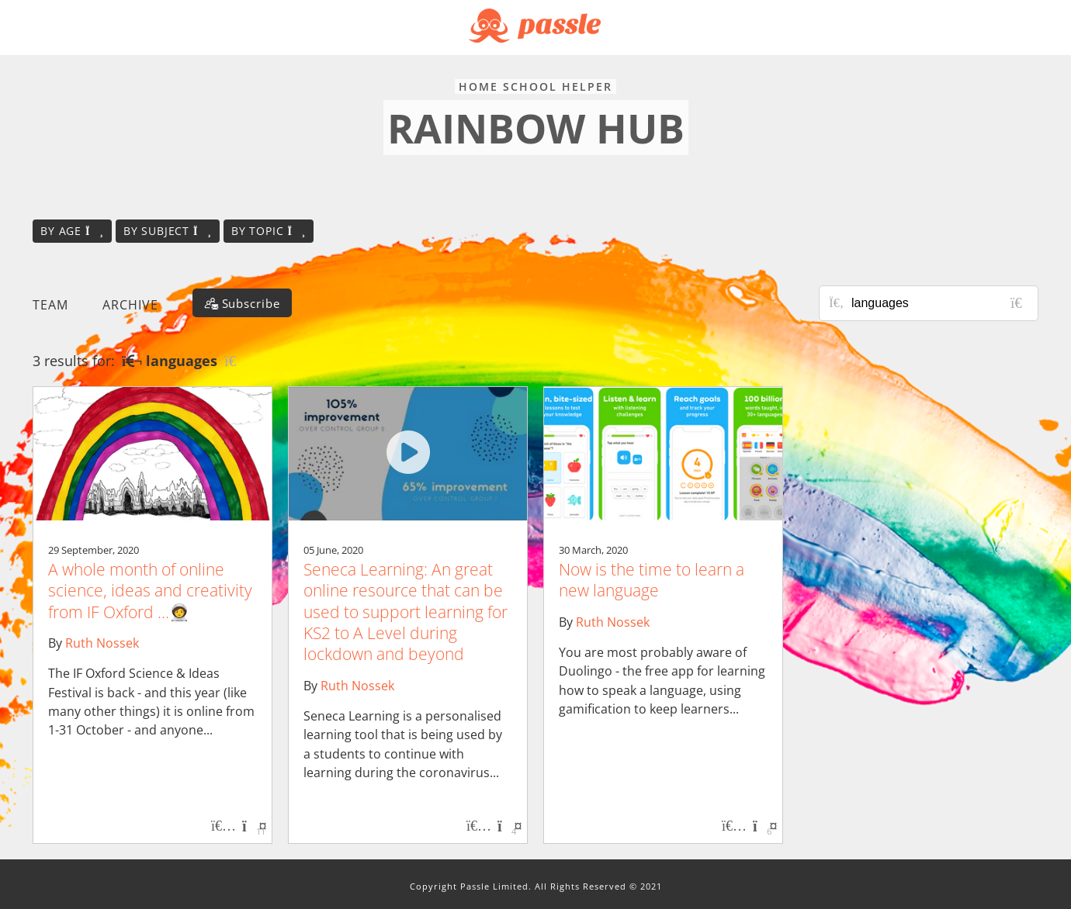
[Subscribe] (242, 303)
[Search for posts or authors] (939, 303)
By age (72, 230)
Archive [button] (130, 304)
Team (50, 304)
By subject (167, 230)
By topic (268, 230)
